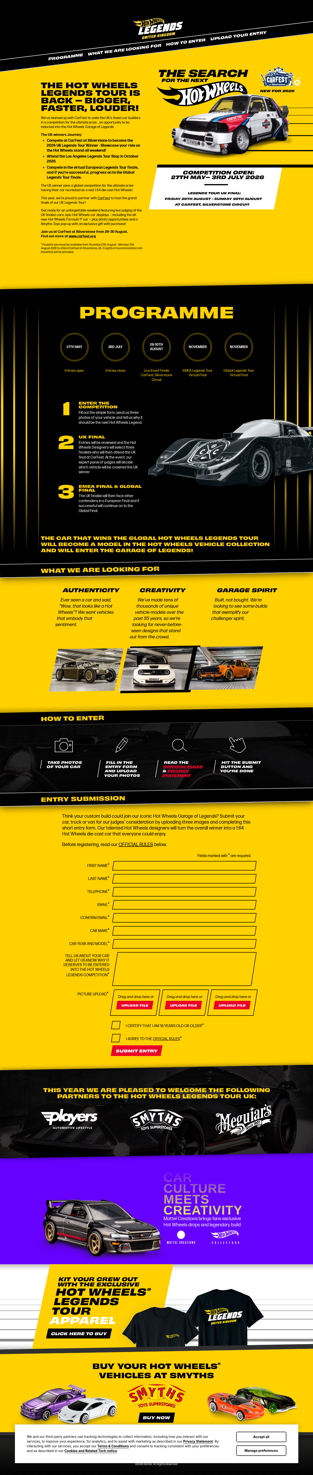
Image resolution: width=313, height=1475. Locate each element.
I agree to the (154, 1039)
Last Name (98, 878)
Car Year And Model (89, 943)
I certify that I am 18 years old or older (165, 1026)
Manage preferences (261, 1451)
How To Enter (185, 42)
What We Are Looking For (124, 49)
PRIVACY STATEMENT (176, 772)
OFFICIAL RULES (183, 766)
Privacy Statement (198, 1441)
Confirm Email (94, 917)
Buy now (156, 1417)
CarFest (104, 198)
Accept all (261, 1437)
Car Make (99, 930)
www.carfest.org (82, 236)
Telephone (98, 891)
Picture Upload (92, 994)
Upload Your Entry (238, 35)
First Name (98, 865)
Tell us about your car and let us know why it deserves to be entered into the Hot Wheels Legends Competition (86, 966)
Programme (65, 56)
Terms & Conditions (113, 1446)
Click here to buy (79, 1333)
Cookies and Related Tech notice (90, 1451)
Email (103, 904)
